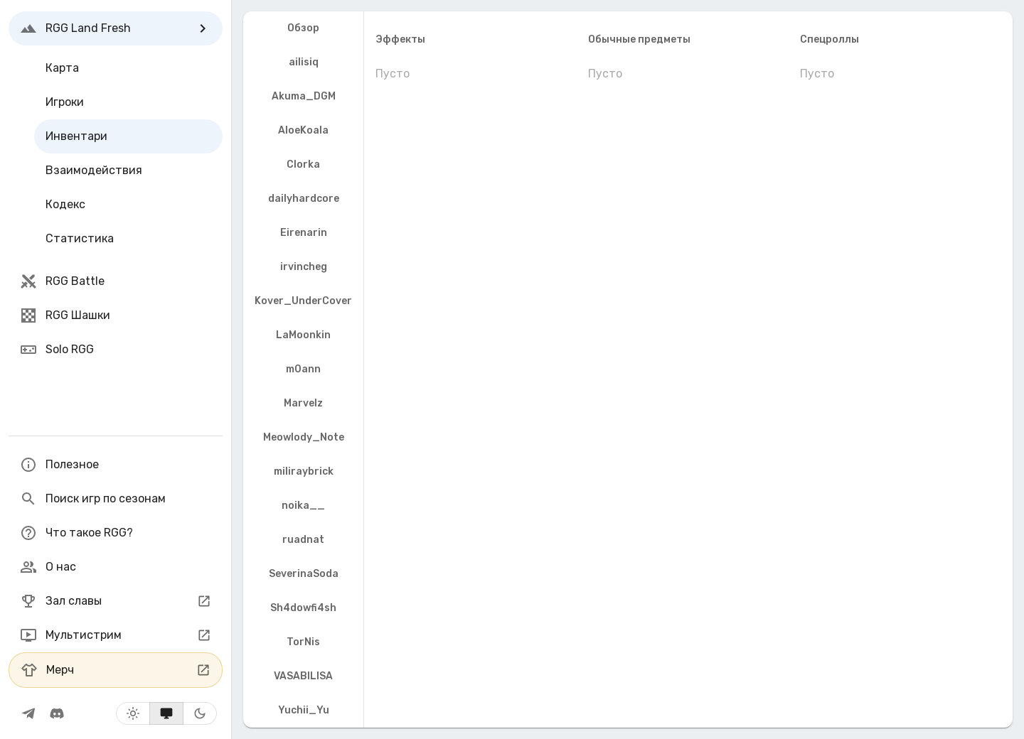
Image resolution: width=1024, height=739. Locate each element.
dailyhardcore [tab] (303, 199)
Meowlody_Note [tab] (303, 437)
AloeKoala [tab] (303, 130)
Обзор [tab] (303, 28)
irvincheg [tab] (303, 267)
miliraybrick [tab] (304, 471)
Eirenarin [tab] (303, 233)
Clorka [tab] (303, 164)
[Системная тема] (166, 713)
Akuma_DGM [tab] (304, 96)
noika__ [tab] (303, 506)
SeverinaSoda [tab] (303, 574)
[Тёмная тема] (200, 713)
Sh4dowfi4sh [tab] (303, 608)
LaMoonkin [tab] (303, 335)
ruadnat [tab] (303, 540)
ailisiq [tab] (304, 62)
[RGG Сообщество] (57, 713)
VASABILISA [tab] (303, 676)
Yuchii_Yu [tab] (303, 710)
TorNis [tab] (303, 642)
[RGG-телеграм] (28, 713)
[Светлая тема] (133, 713)
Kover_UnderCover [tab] (303, 301)
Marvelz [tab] (303, 403)
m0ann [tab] (303, 369)
